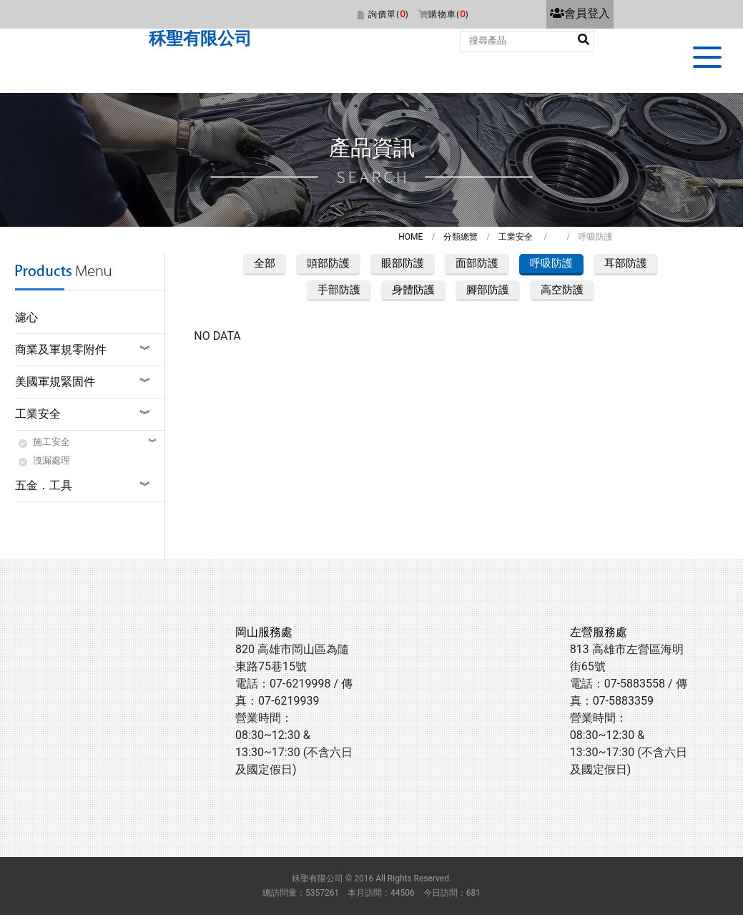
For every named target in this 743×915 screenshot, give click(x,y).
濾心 (26, 317)
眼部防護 (402, 263)
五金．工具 (43, 485)
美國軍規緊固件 (55, 381)
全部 (264, 263)
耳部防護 (625, 263)
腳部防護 (487, 289)
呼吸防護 (551, 263)
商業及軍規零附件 (61, 349)
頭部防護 (328, 263)
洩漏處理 (51, 460)
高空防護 (562, 289)
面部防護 (477, 263)
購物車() (448, 14)
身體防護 (413, 289)
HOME (410, 237)
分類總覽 (460, 237)
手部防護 (339, 289)
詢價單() (388, 14)
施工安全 (51, 441)
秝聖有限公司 (200, 39)
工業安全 (515, 237)
